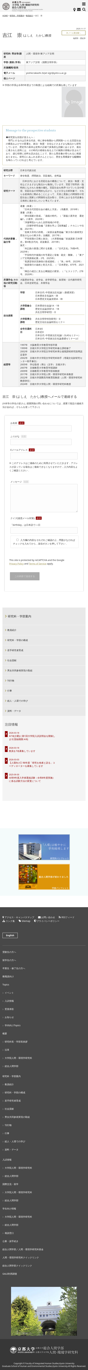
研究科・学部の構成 (17, 640)
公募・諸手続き (10, 1241)
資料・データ (14, 710)
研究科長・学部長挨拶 (16, 1041)
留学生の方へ (9, 960)
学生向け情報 (9, 1208)
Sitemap (26, 921)
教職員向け (8, 976)
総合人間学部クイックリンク (17, 1265)
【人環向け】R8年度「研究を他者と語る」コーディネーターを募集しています (32, 764)
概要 (4, 1033)
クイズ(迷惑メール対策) (26, 518)
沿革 (7, 1049)
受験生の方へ (9, 951)
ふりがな (41, 439)
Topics (5, 984)
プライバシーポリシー (48, 921)
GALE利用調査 (9, 1273)
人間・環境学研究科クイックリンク (20, 1257)
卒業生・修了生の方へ (13, 968)
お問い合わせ (48, 917)
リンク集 (10, 921)
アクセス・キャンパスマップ (19, 917)
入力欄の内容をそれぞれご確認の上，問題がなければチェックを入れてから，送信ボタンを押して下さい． (44, 541)
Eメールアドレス (44, 453)
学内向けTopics (12, 1025)
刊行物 (10, 680)
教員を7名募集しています (22, 750)
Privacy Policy (16, 563)
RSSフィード (67, 917)
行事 (9, 690)
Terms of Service (38, 563)
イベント (9, 992)
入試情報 (9, 1000)
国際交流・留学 (10, 1184)
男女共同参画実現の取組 (19, 670)
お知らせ (9, 1017)
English (10, 935)
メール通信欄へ (74, 33)
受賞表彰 (9, 1009)
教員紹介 (29, 15)
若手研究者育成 (15, 650)
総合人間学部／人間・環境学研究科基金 (22, 1249)
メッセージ (44, 496)
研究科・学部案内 (17, 15)
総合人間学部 (11, 1066)
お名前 (41, 425)
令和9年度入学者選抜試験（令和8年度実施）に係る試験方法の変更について (32, 779)
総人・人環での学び (17, 700)
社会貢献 (11, 660)
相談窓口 (9, 1233)
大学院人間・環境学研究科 (18, 1057)
